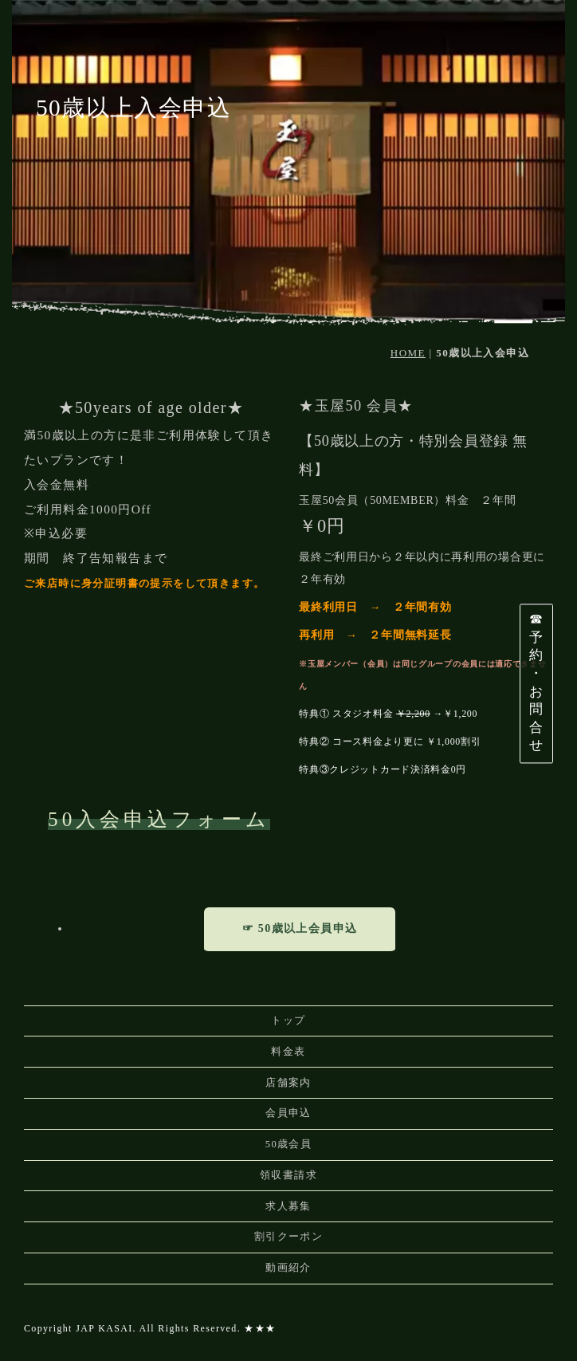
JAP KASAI (104, 1328)
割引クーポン (288, 1236)
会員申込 (288, 1113)
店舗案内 (288, 1082)
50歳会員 (288, 1144)
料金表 (288, 1051)
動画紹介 (288, 1267)
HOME (408, 353)
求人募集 (288, 1206)
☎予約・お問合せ (536, 683)
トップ (288, 1020)
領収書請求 (288, 1175)
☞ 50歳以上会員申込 (300, 928)
